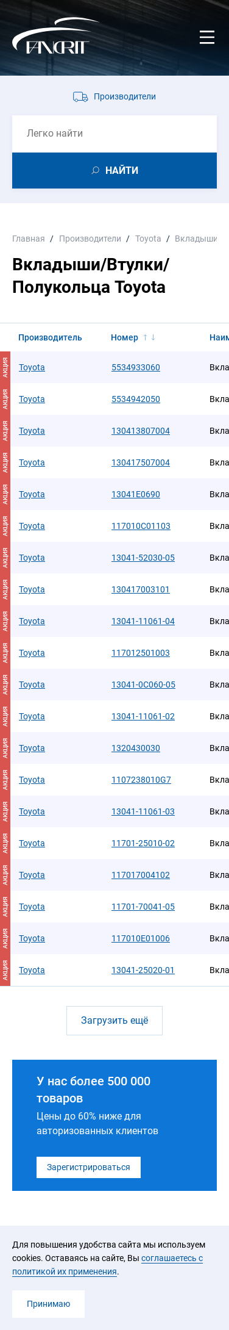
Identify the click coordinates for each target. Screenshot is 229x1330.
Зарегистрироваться (88, 1167)
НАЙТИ (121, 170)
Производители (125, 96)
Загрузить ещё (114, 1020)
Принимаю (48, 1304)
